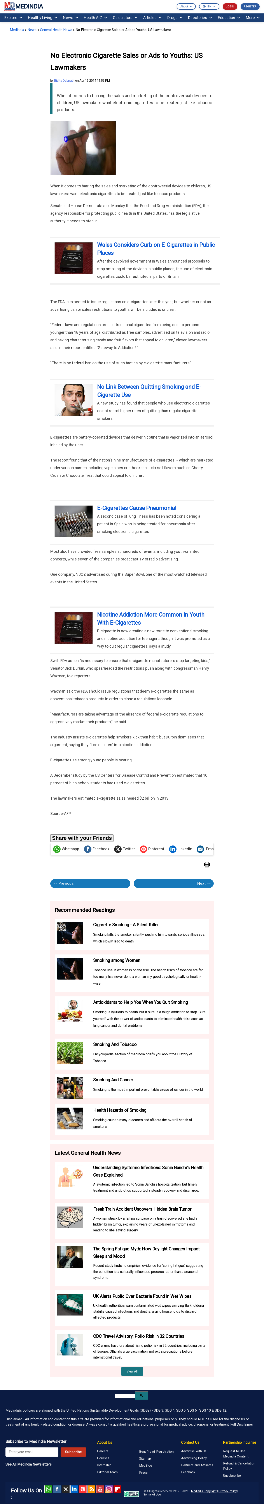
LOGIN (230, 6)
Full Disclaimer (241, 1424)
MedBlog (145, 1466)
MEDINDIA (23, 6)
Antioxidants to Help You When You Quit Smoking (140, 1002)
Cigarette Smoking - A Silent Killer (126, 924)
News (70, 17)
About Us (104, 1442)
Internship (104, 1465)
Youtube (100, 1489)
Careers (102, 1451)
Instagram (108, 1489)
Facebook (96, 849)
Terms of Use (152, 1494)
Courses (103, 1458)
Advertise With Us (193, 1451)
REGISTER (250, 6)
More (253, 17)
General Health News (56, 30)
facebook (57, 1489)
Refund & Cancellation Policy (239, 1466)
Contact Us (190, 1442)
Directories (200, 17)
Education (229, 17)
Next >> (203, 883)
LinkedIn (180, 849)
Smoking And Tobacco (115, 1044)
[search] (125, 1396)
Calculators (125, 17)
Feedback (188, 1472)
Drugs (174, 17)
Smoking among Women (116, 960)
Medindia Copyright (204, 1491)
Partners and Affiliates (197, 1465)
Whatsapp (66, 849)
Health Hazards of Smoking (119, 1110)
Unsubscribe (232, 1476)
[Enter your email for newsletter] (31, 1452)
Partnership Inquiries (239, 1442)
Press (143, 1473)
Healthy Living (42, 17)
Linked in (74, 1489)
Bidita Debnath (64, 80)
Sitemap (145, 1459)
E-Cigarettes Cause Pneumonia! (136, 508)
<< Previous (64, 883)
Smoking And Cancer (113, 1079)
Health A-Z (95, 17)
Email (206, 849)
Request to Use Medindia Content (235, 1453)
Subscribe (73, 1452)
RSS (91, 1489)
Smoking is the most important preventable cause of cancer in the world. (148, 1089)
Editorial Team (107, 1472)
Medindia (17, 30)
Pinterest (152, 849)
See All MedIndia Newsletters (28, 1464)
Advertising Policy (194, 1458)
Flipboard (117, 1489)
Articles (152, 17)
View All (132, 1371)
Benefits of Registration (156, 1452)
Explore (13, 17)
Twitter (124, 849)
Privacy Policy (228, 1491)
